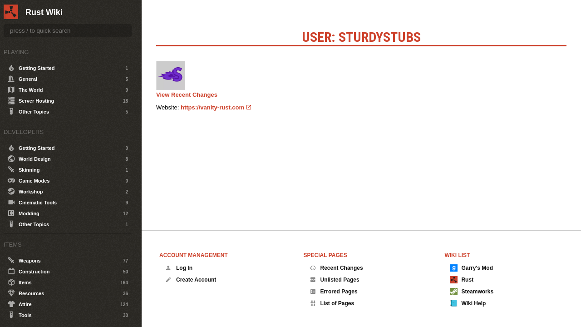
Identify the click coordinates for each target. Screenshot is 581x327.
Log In (178, 268)
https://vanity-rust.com (212, 107)
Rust (461, 279)
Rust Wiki (44, 12)
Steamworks (471, 291)
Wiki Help (468, 303)
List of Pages (332, 303)
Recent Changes (336, 268)
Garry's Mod (471, 268)
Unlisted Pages (334, 279)
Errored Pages (334, 291)
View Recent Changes (186, 94)
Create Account (190, 279)
